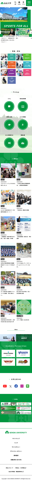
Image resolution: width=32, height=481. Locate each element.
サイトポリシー (16, 447)
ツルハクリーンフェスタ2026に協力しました (8, 183)
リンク (16, 443)
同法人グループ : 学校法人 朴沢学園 (15, 468)
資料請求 (16, 455)
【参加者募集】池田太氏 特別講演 (24, 236)
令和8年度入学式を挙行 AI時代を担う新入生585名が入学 (8, 319)
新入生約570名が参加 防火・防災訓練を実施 (24, 291)
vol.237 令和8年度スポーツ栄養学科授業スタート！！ (8, 210)
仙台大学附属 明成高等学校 (15, 471)
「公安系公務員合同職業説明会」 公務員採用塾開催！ (24, 183)
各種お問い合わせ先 (16, 460)
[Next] (30, 35)
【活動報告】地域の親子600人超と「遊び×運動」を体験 (8, 236)
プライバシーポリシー (16, 451)
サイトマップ (16, 438)
